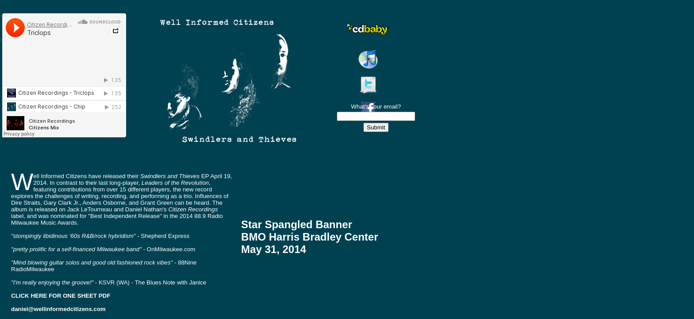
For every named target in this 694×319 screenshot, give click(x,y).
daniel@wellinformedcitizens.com (58, 309)
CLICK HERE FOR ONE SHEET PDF (60, 295)
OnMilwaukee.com (171, 249)
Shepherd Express (165, 236)
